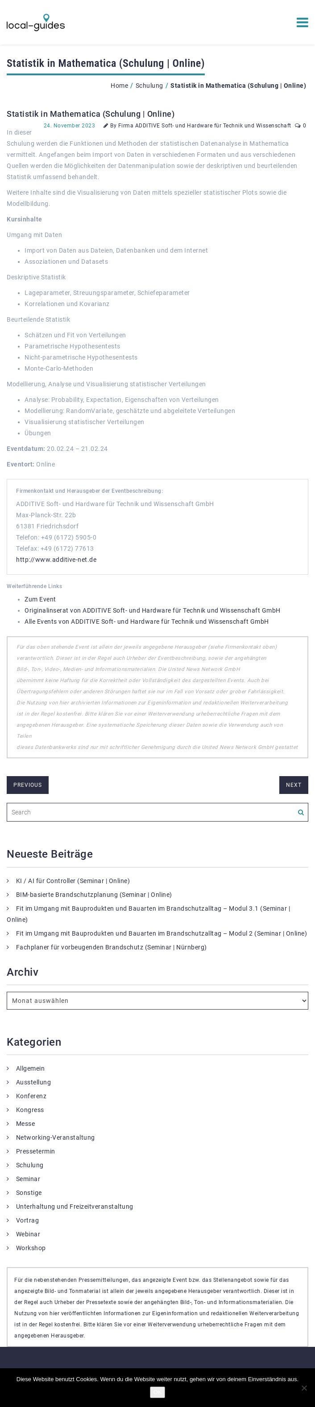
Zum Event (40, 599)
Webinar (28, 1234)
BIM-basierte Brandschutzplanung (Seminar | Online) (94, 894)
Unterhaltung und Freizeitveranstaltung (74, 1206)
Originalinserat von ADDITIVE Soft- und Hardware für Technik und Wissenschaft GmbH (153, 610)
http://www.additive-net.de (56, 559)
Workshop (31, 1248)
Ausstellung (33, 1082)
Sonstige (29, 1192)
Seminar (28, 1178)
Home (119, 85)
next (294, 785)
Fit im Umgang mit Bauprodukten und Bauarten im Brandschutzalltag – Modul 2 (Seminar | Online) (161, 933)
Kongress (30, 1109)
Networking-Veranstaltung (55, 1137)
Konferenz (31, 1096)
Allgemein (30, 1068)
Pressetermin (35, 1151)
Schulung (149, 85)
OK (157, 1392)
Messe (25, 1123)
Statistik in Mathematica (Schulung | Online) (90, 114)
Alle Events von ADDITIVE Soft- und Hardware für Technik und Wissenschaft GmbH (147, 621)
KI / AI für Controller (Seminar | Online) (73, 880)
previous (27, 785)
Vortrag (27, 1220)
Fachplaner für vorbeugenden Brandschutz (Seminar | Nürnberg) (111, 947)
